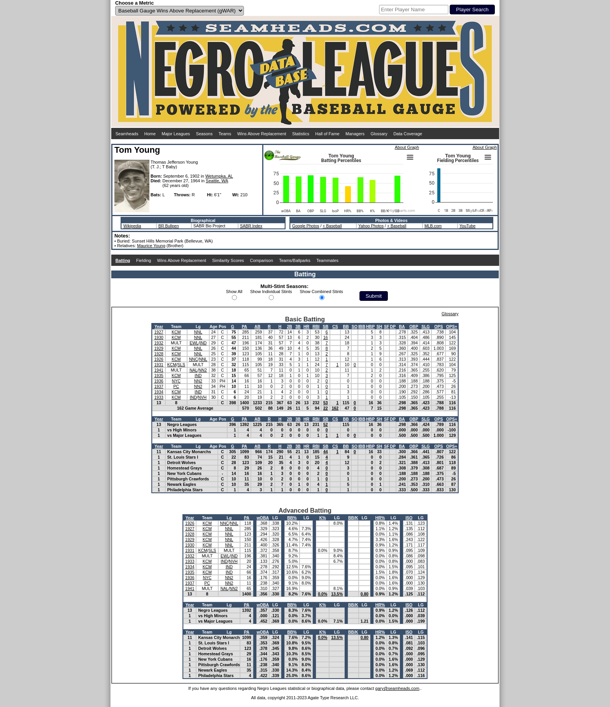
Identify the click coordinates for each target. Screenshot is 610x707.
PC (176, 386)
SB (326, 326)
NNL (198, 332)
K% (322, 517)
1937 (158, 386)
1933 (158, 397)
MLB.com (433, 225)
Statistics (300, 133)
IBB (361, 326)
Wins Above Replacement (261, 133)
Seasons (204, 133)
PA (244, 326)
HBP (370, 326)
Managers (355, 133)
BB (346, 326)
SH (379, 326)
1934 (158, 391)
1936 (158, 381)
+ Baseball (332, 225)
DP (393, 326)
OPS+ (451, 326)
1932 (158, 342)
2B (289, 326)
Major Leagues (176, 133)
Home (150, 133)
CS (335, 326)
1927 (158, 332)
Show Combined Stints (321, 291)
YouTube (467, 225)
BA (402, 326)
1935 (158, 375)
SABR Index (251, 225)
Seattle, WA (217, 180)
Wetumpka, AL (219, 176)
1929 (158, 348)
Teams (225, 133)
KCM (176, 332)
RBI (315, 326)
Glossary (378, 133)
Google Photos (305, 225)
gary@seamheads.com (397, 688)
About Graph (407, 147)
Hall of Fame (327, 133)
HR (306, 326)
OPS (438, 326)
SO (355, 326)
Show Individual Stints (271, 291)
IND (203, 342)
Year (158, 326)
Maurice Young (151, 245)
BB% (292, 517)
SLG (425, 326)
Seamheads (127, 133)
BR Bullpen (168, 225)
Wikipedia (132, 225)
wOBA (263, 517)
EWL (193, 342)
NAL (193, 370)
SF (386, 326)
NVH (202, 397)
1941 (158, 370)
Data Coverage (407, 133)
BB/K (353, 517)
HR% (380, 517)
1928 (158, 353)
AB (257, 326)
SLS (181, 364)
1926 (158, 359)
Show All (234, 291)
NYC (176, 381)
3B (297, 326)
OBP (413, 326)
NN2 (202, 370)
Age (213, 326)
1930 (158, 337)
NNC (193, 359)
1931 (158, 364)
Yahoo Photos (371, 225)
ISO (408, 517)
